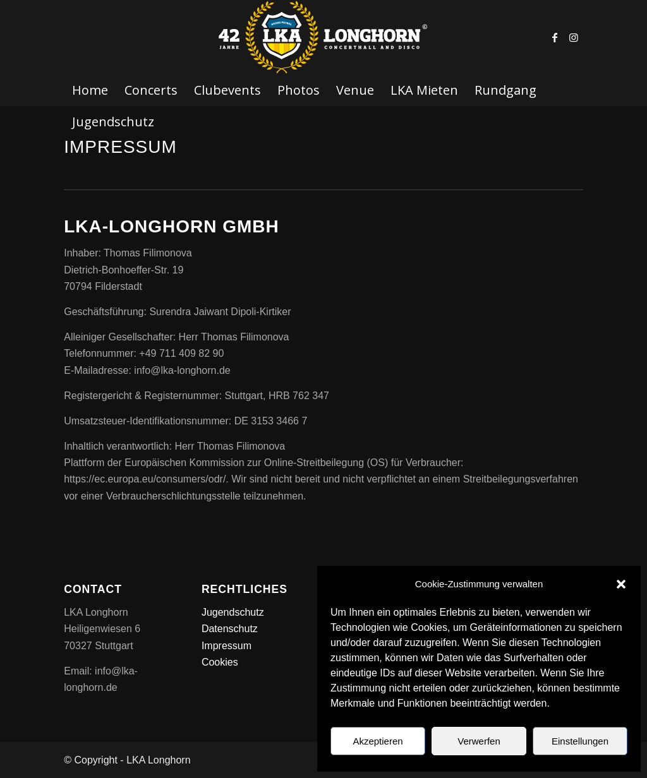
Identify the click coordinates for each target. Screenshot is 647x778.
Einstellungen (580, 741)
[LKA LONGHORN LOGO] (323, 37)
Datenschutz (230, 628)
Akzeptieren (377, 741)
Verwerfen (478, 741)
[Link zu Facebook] (554, 37)
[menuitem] (90, 90)
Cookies (220, 662)
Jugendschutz (233, 612)
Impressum (226, 645)
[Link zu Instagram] (573, 37)
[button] (621, 584)
